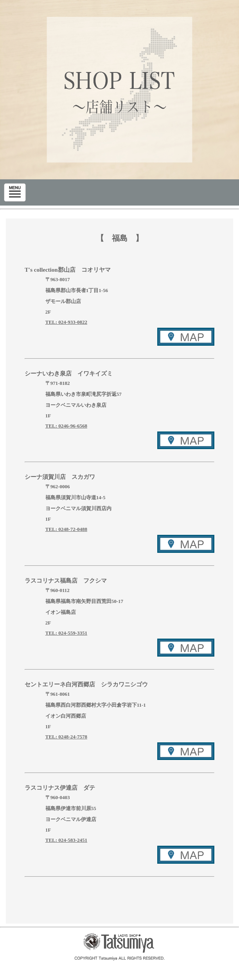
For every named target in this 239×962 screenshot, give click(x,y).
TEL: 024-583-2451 (66, 840)
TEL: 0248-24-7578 (66, 737)
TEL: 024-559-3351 (66, 633)
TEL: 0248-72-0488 (66, 529)
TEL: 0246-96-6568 (66, 426)
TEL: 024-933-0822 (66, 322)
